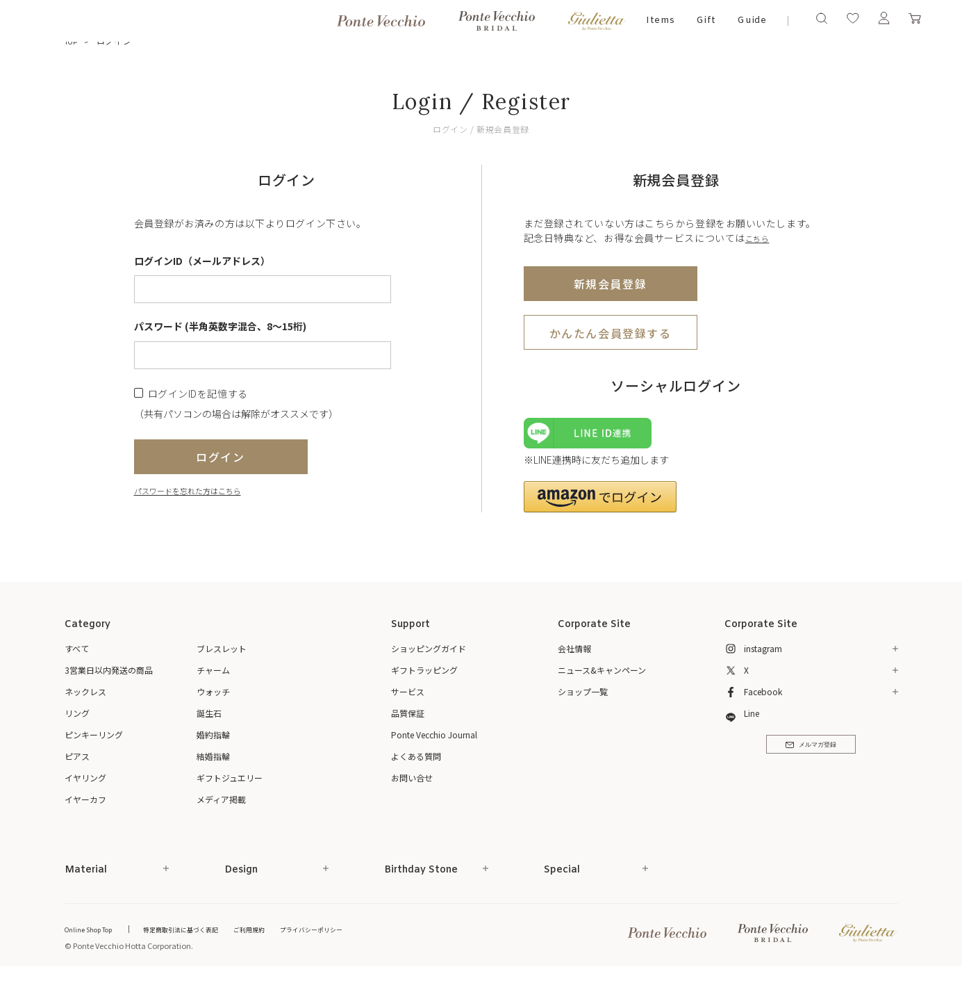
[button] (600, 504)
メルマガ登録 (811, 758)
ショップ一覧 (583, 699)
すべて (77, 656)
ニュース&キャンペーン (602, 677)
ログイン (220, 456)
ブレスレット (222, 656)
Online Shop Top (94, 936)
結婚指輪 (213, 764)
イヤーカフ (85, 807)
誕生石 (209, 721)
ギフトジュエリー (230, 785)
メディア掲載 (221, 807)
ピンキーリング (94, 742)
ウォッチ (213, 699)
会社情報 (574, 656)
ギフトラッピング (424, 677)
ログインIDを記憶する (198, 393)
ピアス (77, 764)
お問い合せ (412, 785)
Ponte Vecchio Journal (434, 742)
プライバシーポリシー (353, 936)
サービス (407, 699)
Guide (752, 20)
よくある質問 (416, 764)
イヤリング (85, 785)
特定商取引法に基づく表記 (200, 936)
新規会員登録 (610, 283)
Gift (706, 20)
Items (661, 20)
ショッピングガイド (428, 656)
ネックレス (85, 699)
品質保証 (407, 721)
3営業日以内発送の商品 (109, 677)
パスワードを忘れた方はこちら (202, 490)
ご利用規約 (280, 936)
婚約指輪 (213, 742)
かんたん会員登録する (610, 332)
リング (77, 721)
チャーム (213, 677)
